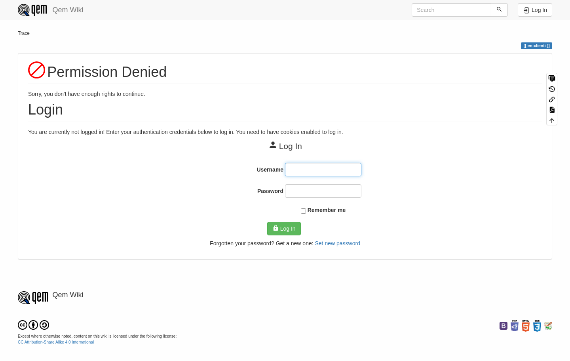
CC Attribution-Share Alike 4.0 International (56, 342)
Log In (283, 228)
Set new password (337, 243)
